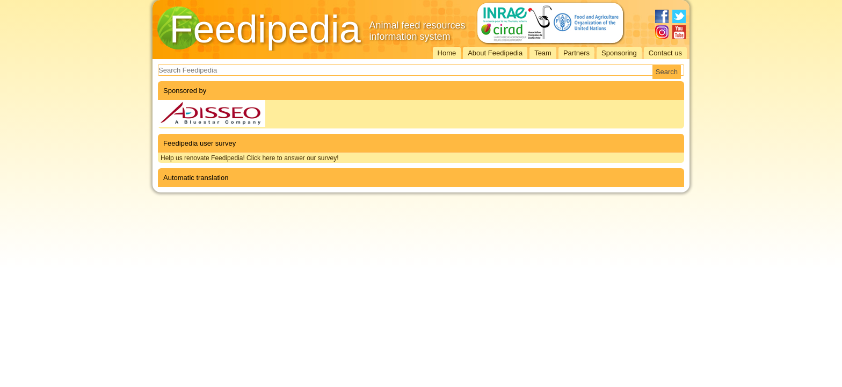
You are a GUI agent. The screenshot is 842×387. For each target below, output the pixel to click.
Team (542, 53)
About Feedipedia (495, 53)
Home (447, 53)
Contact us (665, 53)
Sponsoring (619, 53)
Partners (576, 53)
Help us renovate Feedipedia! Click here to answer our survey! (250, 158)
